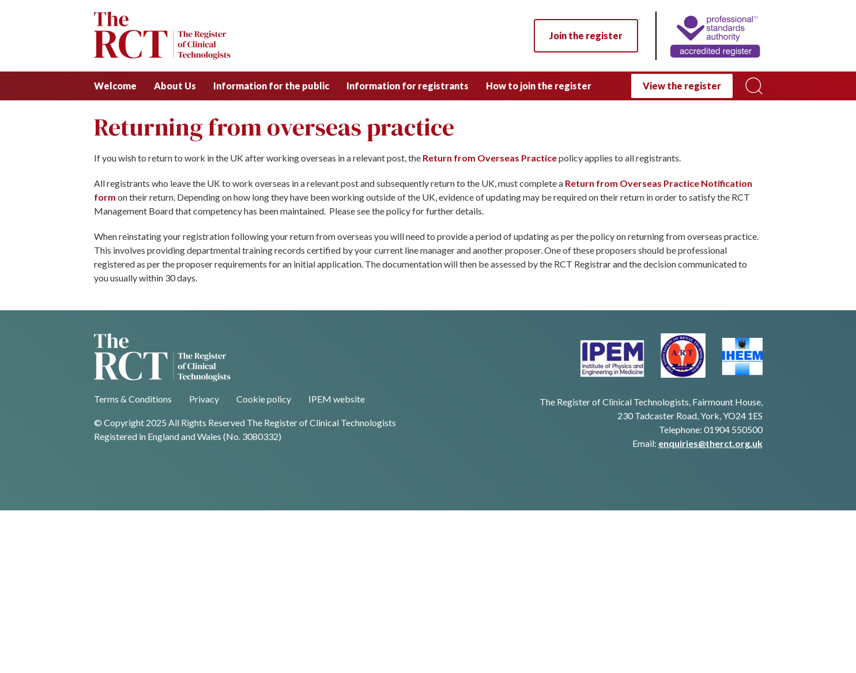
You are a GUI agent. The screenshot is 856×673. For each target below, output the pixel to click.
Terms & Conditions (133, 398)
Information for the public (271, 85)
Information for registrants (407, 85)
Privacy (204, 398)
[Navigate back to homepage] (162, 36)
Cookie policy (263, 398)
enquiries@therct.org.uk (710, 443)
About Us (175, 85)
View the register (682, 85)
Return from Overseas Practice (490, 157)
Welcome (115, 85)
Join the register (586, 35)
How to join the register (538, 85)
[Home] (709, 36)
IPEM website (336, 398)
